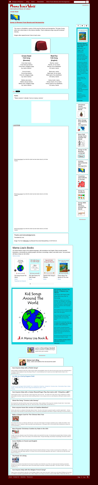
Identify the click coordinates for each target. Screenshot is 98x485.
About (10, 482)
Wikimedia (26, 241)
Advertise (23, 482)
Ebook (16, 279)
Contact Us (16, 482)
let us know (20, 159)
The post (13, 389)
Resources (30, 482)
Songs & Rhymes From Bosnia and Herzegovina (27, 22)
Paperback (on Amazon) (20, 281)
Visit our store (16, 256)
